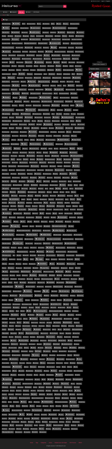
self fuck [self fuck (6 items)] (42, 359)
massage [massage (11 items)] (23, 282)
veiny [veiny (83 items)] (70, 418)
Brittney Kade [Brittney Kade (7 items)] (37, 105)
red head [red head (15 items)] (57, 344)
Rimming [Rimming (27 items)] (58, 347)
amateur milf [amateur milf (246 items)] (56, 43)
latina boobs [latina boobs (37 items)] (37, 271)
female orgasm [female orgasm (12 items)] (7, 185)
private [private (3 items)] (11, 336)
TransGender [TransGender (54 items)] (37, 410)
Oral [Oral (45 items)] (24, 314)
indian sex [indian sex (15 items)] (47, 243)
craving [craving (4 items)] (51, 128)
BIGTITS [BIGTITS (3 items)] (24, 85)
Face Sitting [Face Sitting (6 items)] (66, 177)
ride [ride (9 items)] (21, 347)
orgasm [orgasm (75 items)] (40, 314)
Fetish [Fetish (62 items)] (63, 185)
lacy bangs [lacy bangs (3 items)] (81, 263)
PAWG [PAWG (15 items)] (5, 322)
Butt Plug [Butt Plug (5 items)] (60, 109)
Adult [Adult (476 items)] (7, 28)
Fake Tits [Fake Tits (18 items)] (6, 181)
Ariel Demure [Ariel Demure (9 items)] (31, 55)
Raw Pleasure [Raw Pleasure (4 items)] (78, 340)
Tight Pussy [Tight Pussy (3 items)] (82, 401)
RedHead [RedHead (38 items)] (47, 344)
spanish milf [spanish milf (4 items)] (22, 374)
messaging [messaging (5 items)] (38, 291)
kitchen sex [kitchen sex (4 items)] (32, 263)
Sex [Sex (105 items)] (80, 359)
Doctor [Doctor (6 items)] (39, 152)
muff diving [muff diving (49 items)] (68, 300)
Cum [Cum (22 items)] (69, 131)
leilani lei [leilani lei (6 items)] (25, 275)
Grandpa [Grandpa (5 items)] (14, 206)
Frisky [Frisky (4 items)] (62, 192)
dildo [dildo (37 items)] (80, 148)
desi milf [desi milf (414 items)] (8, 148)
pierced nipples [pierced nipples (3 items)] (27, 325)
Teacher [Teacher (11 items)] (50, 394)
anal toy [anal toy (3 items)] (5, 55)
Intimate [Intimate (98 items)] (50, 251)
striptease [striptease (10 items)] (29, 387)
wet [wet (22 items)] (12, 425)
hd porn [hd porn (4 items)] (49, 213)
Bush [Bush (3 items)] (73, 105)
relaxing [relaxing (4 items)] (77, 344)
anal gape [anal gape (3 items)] (26, 51)
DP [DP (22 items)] (13, 159)
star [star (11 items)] (44, 379)
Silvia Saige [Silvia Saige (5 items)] (42, 366)
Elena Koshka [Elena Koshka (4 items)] (76, 162)
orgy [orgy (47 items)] (56, 314)
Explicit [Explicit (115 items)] (74, 173)
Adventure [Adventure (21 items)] (80, 32)
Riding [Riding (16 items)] (33, 347)
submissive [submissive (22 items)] (68, 387)
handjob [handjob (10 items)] (42, 209)
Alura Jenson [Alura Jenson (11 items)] (80, 35)
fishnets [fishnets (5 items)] (41, 188)
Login (102, 1)
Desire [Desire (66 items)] (18, 148)
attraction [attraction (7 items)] (22, 65)
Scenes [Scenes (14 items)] (45, 355)
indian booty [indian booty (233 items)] (46, 234)
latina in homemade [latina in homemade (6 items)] (49, 271)
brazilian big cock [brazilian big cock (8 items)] (59, 101)
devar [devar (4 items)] (57, 148)
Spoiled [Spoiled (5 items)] (42, 374)
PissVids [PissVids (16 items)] (80, 325)
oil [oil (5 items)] (17, 311)
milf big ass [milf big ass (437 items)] (78, 291)
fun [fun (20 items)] (77, 195)
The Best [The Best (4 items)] (16, 401)
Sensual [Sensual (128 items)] (51, 359)
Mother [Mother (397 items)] (45, 300)
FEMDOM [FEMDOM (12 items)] (35, 185)
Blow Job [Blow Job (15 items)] (26, 93)
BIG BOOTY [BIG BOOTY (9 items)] (6, 81)
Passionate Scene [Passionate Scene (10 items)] (57, 318)
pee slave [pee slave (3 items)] (43, 322)
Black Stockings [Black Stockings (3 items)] (40, 89)
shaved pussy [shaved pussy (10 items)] (7, 366)
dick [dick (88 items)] (73, 148)
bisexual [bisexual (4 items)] (53, 85)
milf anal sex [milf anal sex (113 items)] (65, 291)
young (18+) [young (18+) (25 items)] (57, 428)
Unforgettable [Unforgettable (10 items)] (81, 414)
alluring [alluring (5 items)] (71, 35)
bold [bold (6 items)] (56, 93)
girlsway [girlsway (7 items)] (53, 202)
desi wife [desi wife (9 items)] (44, 148)
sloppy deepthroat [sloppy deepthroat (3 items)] (7, 370)
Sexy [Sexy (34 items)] (43, 363)
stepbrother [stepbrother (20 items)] (60, 379)
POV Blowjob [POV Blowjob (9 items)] (54, 333)
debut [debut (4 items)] (27, 139)
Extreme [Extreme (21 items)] (42, 177)
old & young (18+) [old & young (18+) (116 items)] (41, 311)
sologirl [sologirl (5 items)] (70, 370)
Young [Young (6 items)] (49, 428)
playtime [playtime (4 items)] (18, 329)
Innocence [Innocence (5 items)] (34, 247)
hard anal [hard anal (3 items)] (73, 209)
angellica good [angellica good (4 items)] (21, 55)
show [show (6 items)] (27, 366)
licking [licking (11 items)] (59, 275)
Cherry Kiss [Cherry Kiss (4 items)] (48, 117)
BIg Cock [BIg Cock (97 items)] (32, 81)
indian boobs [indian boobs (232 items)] (33, 234)
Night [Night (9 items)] (38, 307)
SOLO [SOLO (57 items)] (54, 370)
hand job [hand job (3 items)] (49, 209)
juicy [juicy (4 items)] (48, 259)
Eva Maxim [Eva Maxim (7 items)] (6, 173)
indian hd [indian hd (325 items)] (41, 239)
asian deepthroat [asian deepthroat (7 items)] (38, 58)
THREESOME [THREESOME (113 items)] (48, 401)
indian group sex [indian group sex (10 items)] (7, 239)
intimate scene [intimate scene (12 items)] (7, 255)
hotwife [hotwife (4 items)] (52, 221)
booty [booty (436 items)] (24, 97)
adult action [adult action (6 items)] (15, 28)
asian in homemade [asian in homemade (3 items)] (57, 58)
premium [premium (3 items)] (5, 336)
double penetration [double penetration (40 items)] (77, 155)
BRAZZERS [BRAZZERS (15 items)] (7, 105)
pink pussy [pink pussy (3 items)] (42, 325)
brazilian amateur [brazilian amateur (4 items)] (36, 101)
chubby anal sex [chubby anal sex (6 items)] (80, 117)
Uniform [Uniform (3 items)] (5, 418)
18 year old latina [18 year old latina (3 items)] (31, 23)
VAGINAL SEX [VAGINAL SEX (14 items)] (46, 418)
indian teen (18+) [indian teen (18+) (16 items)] (58, 243)
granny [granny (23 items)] (21, 206)
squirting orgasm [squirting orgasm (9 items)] (19, 379)
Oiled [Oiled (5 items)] (23, 311)
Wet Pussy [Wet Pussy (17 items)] (29, 425)
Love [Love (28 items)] (57, 279)
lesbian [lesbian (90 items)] (34, 275)
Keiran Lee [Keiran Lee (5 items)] (62, 259)
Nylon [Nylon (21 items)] (5, 311)
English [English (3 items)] (60, 166)
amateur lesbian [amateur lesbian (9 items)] (43, 43)
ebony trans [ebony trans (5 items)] (51, 162)
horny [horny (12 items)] (16, 221)
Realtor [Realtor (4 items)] (39, 344)
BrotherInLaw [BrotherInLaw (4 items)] (46, 105)
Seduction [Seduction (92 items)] (14, 359)
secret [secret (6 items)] (70, 355)
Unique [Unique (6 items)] (20, 418)
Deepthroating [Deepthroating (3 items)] (6, 144)
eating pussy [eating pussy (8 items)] (68, 159)
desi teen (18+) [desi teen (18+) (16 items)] (34, 148)
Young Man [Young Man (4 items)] (27, 432)
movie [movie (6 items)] (60, 300)
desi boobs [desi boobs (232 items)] (49, 144)
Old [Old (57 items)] (29, 311)
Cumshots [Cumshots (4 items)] (50, 135)
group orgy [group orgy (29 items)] (51, 206)
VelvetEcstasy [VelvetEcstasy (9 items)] (79, 418)
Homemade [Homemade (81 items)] (63, 217)
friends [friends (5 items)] (56, 192)
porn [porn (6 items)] (60, 329)
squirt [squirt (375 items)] (60, 375)
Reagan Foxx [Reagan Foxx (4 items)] (6, 344)
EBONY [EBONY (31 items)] (77, 159)
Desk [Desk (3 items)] (51, 148)
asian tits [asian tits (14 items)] (76, 58)
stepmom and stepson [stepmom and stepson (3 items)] (28, 383)
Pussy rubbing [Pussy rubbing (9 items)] (53, 340)
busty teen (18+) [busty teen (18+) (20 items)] (44, 109)
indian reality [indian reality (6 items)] (29, 243)
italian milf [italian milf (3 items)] (26, 255)
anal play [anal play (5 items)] (41, 51)
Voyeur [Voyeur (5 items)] (68, 421)
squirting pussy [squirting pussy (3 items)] (30, 379)
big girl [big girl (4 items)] (77, 81)
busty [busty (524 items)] (80, 105)
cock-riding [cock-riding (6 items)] (6, 124)
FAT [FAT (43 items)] (39, 181)
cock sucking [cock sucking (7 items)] (23, 124)
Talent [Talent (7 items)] (5, 394)
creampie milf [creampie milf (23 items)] (80, 128)
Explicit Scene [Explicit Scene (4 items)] (16, 177)
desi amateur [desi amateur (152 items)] (36, 144)
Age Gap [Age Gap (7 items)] (26, 35)
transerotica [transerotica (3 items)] (27, 410)
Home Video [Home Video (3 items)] (73, 217)
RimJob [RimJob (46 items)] (49, 347)
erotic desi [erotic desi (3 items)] (12, 170)
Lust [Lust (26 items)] (82, 279)
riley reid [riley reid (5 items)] (41, 347)
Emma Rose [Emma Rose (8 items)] (13, 166)
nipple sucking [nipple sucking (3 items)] (62, 307)
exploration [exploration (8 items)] (25, 177)
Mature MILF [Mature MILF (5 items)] (78, 286)
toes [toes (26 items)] (33, 405)
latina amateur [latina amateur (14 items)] (15, 271)
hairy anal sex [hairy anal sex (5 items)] (13, 209)
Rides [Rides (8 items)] (27, 347)
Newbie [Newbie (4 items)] (31, 307)
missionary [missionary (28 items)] (65, 295)
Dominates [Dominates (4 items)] (22, 155)
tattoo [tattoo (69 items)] (34, 394)
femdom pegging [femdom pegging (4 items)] (44, 185)
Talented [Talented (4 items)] (11, 394)
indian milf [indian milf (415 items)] (18, 243)
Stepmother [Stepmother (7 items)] (38, 383)
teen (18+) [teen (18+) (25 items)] (13, 398)
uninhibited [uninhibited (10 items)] (12, 418)
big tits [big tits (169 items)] (16, 85)
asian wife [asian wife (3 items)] (5, 62)
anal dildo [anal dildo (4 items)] (72, 47)
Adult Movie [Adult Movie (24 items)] (16, 32)
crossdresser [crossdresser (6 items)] (15, 131)
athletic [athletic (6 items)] (14, 65)
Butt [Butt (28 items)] (53, 109)
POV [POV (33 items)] (22, 333)
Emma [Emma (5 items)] (5, 166)
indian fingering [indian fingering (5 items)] (78, 234)
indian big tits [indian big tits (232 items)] (9, 234)
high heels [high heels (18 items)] (78, 213)
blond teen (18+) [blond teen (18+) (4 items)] (7, 93)
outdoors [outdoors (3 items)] (79, 314)
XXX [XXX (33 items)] (42, 428)
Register (108, 1)
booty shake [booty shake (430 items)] (46, 97)
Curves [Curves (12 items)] (74, 135)
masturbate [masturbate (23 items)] (51, 282)
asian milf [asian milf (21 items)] (67, 58)
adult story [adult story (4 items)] (46, 32)
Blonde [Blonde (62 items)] (49, 89)
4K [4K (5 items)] (24, 23)
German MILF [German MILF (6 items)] (60, 199)
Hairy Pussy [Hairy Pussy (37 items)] (33, 209)
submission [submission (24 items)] (59, 387)
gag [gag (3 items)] (82, 195)
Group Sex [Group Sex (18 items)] (61, 206)
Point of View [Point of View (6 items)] (47, 329)
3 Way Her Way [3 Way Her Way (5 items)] (7, 23)
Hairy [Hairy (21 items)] (5, 209)
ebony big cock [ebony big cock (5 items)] (34, 162)
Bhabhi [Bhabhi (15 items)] (80, 74)
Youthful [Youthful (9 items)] (35, 432)
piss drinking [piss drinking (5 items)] (56, 325)
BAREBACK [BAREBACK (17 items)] (42, 69)
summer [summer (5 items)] (19, 390)
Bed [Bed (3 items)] (46, 74)
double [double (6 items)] (47, 155)
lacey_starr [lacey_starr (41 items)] (72, 263)
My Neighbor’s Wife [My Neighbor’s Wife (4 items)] (27, 304)
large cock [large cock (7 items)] (64, 267)
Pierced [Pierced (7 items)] (18, 325)
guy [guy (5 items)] (81, 206)
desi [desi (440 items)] (25, 144)
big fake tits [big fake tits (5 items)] (70, 81)
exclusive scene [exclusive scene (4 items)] (47, 173)
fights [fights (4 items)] (82, 185)
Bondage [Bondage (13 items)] (74, 93)
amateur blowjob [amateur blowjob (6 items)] (56, 39)
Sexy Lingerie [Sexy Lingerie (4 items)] (51, 363)
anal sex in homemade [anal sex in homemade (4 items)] (60, 51)
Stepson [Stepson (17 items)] (56, 383)
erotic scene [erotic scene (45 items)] (60, 170)
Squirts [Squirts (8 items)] (37, 379)
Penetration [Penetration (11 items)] (57, 322)
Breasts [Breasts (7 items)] (15, 105)
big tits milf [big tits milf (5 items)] (46, 85)
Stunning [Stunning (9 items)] (50, 387)
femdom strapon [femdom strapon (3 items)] (54, 185)
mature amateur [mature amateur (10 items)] (31, 286)
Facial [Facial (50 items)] (75, 177)
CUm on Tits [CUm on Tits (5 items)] (23, 135)
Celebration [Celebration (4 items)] (81, 113)
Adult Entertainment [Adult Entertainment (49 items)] (60, 28)
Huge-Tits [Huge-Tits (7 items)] (69, 221)
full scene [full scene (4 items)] (70, 195)
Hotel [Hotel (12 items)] (30, 221)
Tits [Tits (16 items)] (19, 405)
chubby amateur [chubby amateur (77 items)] (68, 117)
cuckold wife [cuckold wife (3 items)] (62, 131)
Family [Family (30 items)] (14, 181)
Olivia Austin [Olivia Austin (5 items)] (6, 314)
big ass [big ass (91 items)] (12, 77)
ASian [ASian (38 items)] (47, 55)
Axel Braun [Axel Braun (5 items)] (51, 65)
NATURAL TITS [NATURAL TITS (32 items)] (56, 304)
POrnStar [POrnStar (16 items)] (67, 329)
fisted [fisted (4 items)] (52, 188)
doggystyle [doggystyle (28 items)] (54, 152)
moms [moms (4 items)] (28, 300)
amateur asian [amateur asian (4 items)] (47, 39)
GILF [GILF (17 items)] (73, 199)
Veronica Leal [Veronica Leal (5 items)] (16, 421)
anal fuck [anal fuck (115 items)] (7, 51)
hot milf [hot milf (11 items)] (37, 221)
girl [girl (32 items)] (79, 199)
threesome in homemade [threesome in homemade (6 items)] (62, 401)
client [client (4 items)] (34, 120)
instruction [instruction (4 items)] (42, 247)
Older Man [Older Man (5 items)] (68, 311)
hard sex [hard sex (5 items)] (35, 213)
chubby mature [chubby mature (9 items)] (7, 120)
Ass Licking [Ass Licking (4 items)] (72, 62)
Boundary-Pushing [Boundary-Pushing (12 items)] (8, 101)
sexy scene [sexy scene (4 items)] (60, 363)
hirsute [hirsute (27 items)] (39, 217)
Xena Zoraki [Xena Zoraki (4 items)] (34, 428)
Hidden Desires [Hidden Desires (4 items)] (69, 213)
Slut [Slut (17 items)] (15, 370)
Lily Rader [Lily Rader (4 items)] (77, 275)
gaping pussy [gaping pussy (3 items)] (43, 199)
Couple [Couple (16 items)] (27, 128)
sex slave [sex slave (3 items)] (22, 363)
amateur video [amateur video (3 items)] (20, 47)
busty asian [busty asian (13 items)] (20, 109)
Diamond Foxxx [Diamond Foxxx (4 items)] (64, 148)
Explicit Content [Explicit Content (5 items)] (7, 177)
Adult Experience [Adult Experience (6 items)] (73, 28)
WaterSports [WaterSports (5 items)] (76, 421)
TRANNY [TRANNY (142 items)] (75, 406)
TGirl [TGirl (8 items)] (5, 401)
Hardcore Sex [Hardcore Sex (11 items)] (18, 213)
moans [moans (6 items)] (5, 300)
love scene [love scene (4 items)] (74, 279)
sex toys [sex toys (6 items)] (36, 363)
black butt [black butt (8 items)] (15, 89)
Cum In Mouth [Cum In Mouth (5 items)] (77, 131)
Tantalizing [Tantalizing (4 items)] (27, 394)
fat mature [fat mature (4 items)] (55, 181)
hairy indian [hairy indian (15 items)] (23, 209)
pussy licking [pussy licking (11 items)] (35, 340)
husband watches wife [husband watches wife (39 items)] (60, 226)
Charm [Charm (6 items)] (12, 117)
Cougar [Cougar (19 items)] (19, 128)
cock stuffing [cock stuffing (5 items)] (14, 124)
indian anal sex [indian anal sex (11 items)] (37, 230)
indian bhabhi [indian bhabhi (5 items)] (47, 230)
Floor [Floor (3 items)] (72, 188)
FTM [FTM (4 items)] (68, 192)
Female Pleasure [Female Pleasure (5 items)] (18, 185)
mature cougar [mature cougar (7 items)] (69, 286)
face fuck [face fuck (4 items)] (50, 177)
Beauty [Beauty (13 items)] (30, 74)
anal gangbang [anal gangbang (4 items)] (17, 51)
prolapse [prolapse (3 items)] (33, 336)
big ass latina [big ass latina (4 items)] (29, 77)
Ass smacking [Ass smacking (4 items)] (81, 62)
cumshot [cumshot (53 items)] (33, 135)
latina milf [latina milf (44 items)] (60, 271)
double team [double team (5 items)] (6, 159)
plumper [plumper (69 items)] (38, 329)
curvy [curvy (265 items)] (6, 139)
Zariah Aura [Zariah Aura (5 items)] (43, 432)
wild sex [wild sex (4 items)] (74, 425)
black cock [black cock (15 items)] (23, 89)
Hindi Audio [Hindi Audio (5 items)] (12, 217)
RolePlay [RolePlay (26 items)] (73, 347)
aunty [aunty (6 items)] (36, 65)
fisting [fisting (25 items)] (58, 188)
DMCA (80, 442)
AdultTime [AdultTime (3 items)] (54, 32)
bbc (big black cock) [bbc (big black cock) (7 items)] (69, 69)
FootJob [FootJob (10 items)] (6, 192)
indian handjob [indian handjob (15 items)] (18, 239)
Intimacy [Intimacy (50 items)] (41, 251)
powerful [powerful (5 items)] (69, 333)
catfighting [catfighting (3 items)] (67, 113)
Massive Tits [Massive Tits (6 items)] (41, 282)
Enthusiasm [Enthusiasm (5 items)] (67, 166)
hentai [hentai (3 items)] (61, 213)
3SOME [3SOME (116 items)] (17, 23)
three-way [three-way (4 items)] (37, 401)
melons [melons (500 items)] (28, 291)
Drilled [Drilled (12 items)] (26, 159)
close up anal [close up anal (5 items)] (56, 120)
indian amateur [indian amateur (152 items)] (9, 230)
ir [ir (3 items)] (14, 255)
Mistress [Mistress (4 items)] (73, 295)
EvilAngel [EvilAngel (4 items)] (14, 173)
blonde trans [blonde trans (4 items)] (80, 89)
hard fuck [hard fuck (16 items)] (28, 213)
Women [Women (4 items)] (5, 428)
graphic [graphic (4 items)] (28, 206)
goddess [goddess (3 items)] (67, 202)
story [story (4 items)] (73, 383)
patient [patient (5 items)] (76, 318)
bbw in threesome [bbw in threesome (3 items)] (7, 74)
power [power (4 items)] (62, 333)
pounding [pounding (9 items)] (14, 333)
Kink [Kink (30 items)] (78, 259)
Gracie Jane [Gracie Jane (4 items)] (6, 206)
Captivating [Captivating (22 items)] (7, 113)
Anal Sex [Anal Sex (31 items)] (49, 51)
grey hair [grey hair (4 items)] (35, 206)
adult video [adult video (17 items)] (71, 32)
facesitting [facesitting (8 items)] (58, 177)
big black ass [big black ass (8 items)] (47, 77)
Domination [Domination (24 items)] (31, 155)
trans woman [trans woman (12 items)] (76, 410)
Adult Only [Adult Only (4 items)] (25, 32)
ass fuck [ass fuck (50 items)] (29, 62)
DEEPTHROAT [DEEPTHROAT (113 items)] (64, 139)
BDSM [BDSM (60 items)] (22, 74)
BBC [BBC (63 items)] (59, 70)
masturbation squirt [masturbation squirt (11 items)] (8, 286)
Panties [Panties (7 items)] (5, 318)
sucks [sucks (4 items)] (13, 390)
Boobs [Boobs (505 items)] (7, 97)
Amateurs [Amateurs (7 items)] (66, 43)
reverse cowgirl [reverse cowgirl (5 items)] (13, 347)
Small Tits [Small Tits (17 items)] (39, 370)
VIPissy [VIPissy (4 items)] (62, 421)
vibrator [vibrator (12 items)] (31, 421)
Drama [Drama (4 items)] (19, 159)
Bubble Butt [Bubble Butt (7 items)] (65, 105)
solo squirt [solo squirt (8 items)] (6, 374)
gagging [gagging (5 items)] (5, 199)
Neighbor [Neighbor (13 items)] (17, 307)
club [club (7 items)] (73, 120)
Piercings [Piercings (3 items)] (35, 325)
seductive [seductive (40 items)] (24, 359)
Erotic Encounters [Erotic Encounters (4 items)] (31, 170)
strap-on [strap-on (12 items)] (6, 387)
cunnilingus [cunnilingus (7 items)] (66, 135)
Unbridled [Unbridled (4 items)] (44, 414)
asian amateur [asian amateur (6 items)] (67, 55)
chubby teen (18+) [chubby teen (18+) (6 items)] (18, 120)
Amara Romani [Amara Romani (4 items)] (7, 39)
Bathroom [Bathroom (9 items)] (51, 69)
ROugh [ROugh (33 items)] (39, 351)
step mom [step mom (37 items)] (17, 383)
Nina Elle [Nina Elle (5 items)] (54, 307)
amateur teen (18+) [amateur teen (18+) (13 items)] (77, 43)
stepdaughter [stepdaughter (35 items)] (78, 379)
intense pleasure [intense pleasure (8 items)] (61, 247)
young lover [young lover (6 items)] (19, 432)
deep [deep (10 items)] (33, 139)
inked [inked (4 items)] (21, 247)
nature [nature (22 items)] (66, 304)
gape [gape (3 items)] (24, 199)
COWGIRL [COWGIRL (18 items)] (35, 128)
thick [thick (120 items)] (24, 401)
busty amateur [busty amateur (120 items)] (9, 110)
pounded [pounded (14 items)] (6, 333)
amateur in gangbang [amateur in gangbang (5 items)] (17, 43)
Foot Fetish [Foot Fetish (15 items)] (79, 188)
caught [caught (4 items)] (73, 113)
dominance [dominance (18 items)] (74, 152)
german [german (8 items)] (51, 199)
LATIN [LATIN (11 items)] (78, 267)
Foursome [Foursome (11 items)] (42, 192)
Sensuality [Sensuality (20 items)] (61, 359)
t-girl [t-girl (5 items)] (71, 390)
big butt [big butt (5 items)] (23, 81)
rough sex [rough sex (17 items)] (47, 351)
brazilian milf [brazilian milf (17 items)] (79, 101)
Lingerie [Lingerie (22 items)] (6, 279)
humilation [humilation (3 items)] (26, 226)
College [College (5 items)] (39, 124)
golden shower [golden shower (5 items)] (76, 202)
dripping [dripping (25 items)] (41, 159)
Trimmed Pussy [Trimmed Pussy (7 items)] (13, 414)
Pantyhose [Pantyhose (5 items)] (13, 318)
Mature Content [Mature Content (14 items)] (58, 286)
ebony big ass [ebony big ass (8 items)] (24, 162)
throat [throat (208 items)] (74, 401)
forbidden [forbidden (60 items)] (22, 192)
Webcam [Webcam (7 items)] (6, 425)
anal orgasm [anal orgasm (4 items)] (33, 51)
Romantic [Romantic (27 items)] (16, 351)
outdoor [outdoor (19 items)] (71, 314)
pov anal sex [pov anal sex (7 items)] (45, 333)
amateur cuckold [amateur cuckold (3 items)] (7, 43)
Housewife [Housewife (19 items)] (59, 221)
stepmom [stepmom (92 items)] (7, 383)
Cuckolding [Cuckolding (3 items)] (54, 131)
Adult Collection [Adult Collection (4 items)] (25, 28)
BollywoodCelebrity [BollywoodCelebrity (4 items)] (64, 93)
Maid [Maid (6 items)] (11, 282)
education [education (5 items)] (60, 162)
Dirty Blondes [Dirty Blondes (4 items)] (24, 152)
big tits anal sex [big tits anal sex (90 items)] (35, 85)
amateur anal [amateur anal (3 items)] (24, 39)
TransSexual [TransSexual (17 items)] (66, 410)
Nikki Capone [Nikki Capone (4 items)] (45, 307)
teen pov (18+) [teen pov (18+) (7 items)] (50, 398)
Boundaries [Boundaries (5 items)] (75, 97)
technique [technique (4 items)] (80, 394)
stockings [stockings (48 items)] (65, 383)
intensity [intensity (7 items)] (80, 247)
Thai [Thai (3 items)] (10, 401)
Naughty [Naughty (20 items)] (75, 304)
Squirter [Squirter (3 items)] (77, 374)
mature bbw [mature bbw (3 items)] (49, 286)
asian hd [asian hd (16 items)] (48, 58)
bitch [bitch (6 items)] (60, 85)
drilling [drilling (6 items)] (33, 159)
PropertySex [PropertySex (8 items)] (41, 336)
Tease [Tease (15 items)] (65, 394)
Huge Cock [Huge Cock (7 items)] (76, 221)
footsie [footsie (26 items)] (13, 192)
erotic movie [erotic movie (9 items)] (49, 170)
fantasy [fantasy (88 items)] (31, 181)
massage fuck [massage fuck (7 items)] (32, 282)
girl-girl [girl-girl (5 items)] (5, 202)
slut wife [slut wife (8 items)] (22, 370)
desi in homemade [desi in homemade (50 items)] (72, 144)
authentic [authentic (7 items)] (43, 65)
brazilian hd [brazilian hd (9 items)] (69, 101)
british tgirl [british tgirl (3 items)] (29, 105)
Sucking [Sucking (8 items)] (77, 387)
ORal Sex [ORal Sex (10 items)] (32, 314)
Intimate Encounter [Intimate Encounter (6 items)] (61, 251)
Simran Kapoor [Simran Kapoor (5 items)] (51, 366)
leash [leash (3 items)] (19, 275)
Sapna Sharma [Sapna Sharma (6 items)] (17, 355)
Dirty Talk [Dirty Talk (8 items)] (32, 152)
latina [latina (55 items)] (5, 271)
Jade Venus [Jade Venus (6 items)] (41, 255)
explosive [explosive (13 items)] (34, 177)
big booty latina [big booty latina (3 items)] (16, 81)
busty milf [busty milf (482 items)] (31, 110)
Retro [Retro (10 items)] (5, 347)
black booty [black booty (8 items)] (6, 89)
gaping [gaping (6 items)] (36, 199)
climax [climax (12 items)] (40, 120)
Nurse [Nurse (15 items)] (76, 307)
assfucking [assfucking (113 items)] (40, 62)
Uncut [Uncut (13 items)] (61, 414)
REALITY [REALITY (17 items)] (15, 344)
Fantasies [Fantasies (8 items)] (23, 181)
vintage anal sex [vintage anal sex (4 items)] (54, 421)
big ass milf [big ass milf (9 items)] (38, 77)
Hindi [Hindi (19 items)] (5, 217)
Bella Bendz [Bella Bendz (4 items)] (67, 74)
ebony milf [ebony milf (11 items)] (43, 162)
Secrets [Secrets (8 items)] (77, 355)
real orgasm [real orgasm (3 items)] (32, 344)
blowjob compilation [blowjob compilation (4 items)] (48, 93)
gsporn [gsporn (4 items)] (69, 206)
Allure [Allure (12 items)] (65, 35)
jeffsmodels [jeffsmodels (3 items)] (13, 259)
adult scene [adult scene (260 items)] (36, 32)
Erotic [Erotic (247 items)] (77, 166)
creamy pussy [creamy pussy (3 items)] (6, 131)
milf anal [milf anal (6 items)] (55, 291)
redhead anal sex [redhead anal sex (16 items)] (67, 344)
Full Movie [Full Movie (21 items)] (62, 195)
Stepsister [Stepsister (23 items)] (47, 383)
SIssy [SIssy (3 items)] (59, 366)
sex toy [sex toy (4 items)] (29, 363)
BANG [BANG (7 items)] (19, 69)
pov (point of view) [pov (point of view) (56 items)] (33, 333)
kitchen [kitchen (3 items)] (25, 263)
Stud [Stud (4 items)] (36, 387)
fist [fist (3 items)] (47, 188)
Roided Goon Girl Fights (61, 442)
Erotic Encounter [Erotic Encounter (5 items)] (21, 170)
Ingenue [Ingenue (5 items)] (14, 247)
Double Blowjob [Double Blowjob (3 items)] (65, 155)
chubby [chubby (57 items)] (57, 117)
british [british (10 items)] (22, 105)
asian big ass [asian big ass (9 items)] (7, 58)
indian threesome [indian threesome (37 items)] (71, 243)
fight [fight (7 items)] (76, 185)
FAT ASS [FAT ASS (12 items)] (47, 181)
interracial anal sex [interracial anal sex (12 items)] (23, 251)
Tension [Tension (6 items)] (73, 398)
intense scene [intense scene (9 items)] (72, 247)
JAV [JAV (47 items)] (5, 259)
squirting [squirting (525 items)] (8, 379)
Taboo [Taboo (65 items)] (78, 390)
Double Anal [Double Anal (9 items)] (55, 155)
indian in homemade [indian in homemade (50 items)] (54, 239)
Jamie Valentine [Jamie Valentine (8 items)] (51, 255)
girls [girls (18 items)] (46, 202)
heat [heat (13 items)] (55, 213)
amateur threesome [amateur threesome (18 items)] (8, 47)
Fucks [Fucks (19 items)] (31, 195)
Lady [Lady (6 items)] (5, 267)
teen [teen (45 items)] (5, 398)
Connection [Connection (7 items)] (66, 124)
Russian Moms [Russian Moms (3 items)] (63, 351)
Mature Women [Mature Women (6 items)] (17, 291)
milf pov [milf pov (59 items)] (39, 295)
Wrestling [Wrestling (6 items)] (26, 428)
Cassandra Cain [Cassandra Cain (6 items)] (37, 113)
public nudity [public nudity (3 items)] (68, 336)
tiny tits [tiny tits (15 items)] (5, 405)
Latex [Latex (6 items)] (72, 267)
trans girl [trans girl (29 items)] (48, 410)
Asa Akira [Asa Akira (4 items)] (40, 55)
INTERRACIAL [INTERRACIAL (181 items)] (9, 251)
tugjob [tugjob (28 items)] (30, 414)
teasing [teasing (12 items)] (72, 394)
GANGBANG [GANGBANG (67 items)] (15, 199)
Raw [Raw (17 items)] (71, 340)
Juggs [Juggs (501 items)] (40, 259)
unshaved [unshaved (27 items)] (36, 418)
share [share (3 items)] (67, 363)
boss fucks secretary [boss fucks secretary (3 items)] (65, 97)
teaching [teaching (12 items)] (58, 394)
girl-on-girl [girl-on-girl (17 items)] (12, 202)
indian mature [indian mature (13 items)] (7, 243)
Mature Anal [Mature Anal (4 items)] (40, 286)
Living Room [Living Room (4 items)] (22, 279)
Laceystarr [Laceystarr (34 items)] (61, 263)
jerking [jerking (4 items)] (19, 259)
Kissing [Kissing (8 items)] (19, 263)
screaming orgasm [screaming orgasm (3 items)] (61, 355)
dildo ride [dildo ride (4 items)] (16, 152)
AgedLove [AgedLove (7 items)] (18, 35)
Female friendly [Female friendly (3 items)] (77, 181)
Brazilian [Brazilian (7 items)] (27, 101)
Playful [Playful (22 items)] (11, 329)
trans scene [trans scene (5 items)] (57, 410)
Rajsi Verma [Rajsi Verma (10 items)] (62, 340)
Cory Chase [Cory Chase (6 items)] (81, 124)
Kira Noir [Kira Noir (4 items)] (12, 263)
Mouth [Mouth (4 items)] (53, 300)
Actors (29, 12)
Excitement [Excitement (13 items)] (22, 173)
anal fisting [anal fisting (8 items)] (79, 47)
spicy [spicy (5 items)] (36, 374)
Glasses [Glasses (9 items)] (60, 202)
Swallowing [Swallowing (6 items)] (41, 390)
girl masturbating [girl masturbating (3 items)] (38, 202)
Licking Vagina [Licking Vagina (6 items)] (68, 275)
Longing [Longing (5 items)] (37, 279)
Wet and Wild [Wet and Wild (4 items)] (20, 425)
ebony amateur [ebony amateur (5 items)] (7, 162)
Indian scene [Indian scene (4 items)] (38, 243)
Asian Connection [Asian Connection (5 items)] (27, 58)
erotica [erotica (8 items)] (5, 170)
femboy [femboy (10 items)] (27, 185)
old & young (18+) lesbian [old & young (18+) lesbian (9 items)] (56, 311)
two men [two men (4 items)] (37, 414)
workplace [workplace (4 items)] (12, 428)
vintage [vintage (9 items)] (45, 421)
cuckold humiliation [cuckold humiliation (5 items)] (44, 131)
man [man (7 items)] (16, 282)
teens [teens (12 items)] (58, 398)
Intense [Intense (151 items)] (50, 247)
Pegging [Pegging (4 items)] (49, 322)
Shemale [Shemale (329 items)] (18, 367)
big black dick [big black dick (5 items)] (67, 77)
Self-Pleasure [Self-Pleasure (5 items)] (34, 359)
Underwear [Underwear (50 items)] (71, 414)
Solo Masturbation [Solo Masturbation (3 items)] (78, 370)
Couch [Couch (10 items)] (12, 128)
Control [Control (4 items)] (74, 124)
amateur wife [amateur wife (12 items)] (29, 47)
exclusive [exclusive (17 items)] (38, 173)
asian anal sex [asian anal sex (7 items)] (76, 55)
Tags (22, 12)
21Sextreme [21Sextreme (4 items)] (46, 23)
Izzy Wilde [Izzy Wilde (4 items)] (34, 255)
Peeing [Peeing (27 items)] (27, 322)
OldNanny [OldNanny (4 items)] (76, 311)
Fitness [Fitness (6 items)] (65, 188)
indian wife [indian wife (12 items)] (6, 247)
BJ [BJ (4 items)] (65, 85)
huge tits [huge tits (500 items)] (16, 226)
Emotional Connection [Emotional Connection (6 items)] (23, 166)
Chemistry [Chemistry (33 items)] (29, 117)
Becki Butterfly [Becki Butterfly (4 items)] (39, 74)
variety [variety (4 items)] (62, 418)
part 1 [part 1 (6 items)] (20, 318)
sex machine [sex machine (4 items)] (6, 363)
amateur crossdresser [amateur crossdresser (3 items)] (77, 39)
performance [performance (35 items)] (68, 322)
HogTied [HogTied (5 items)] (47, 217)
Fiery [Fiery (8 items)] (71, 185)
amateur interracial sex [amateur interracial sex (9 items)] (31, 43)
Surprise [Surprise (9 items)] (26, 390)
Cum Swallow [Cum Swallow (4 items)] (57, 135)
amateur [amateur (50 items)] (16, 39)
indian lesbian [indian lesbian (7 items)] (80, 239)
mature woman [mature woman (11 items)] (7, 291)
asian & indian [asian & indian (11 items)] (56, 55)
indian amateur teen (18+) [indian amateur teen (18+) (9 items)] (24, 230)
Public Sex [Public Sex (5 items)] (76, 336)
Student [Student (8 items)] (42, 387)
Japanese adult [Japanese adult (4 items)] (71, 255)
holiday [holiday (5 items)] (53, 217)
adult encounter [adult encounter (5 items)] (47, 28)
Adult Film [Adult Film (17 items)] (6, 32)
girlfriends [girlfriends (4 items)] (30, 202)
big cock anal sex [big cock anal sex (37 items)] (44, 81)
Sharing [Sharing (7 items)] (73, 363)
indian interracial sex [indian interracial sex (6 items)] (68, 239)
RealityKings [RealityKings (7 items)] (24, 344)
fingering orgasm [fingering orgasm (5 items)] (15, 188)
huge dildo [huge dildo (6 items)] (6, 226)
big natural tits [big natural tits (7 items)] (7, 85)
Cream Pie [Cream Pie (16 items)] (69, 128)
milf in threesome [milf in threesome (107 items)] (27, 295)
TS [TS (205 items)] (23, 414)
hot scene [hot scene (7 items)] (45, 221)
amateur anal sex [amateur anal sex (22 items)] (35, 39)
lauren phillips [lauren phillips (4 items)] (77, 271)
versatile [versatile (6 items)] (24, 421)
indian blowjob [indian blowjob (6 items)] (21, 234)
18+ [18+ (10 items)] (39, 23)
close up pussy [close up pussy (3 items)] (65, 120)
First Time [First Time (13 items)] (33, 188)
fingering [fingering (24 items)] (6, 188)
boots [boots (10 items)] (15, 97)
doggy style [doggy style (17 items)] (64, 152)
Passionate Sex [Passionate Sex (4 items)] (68, 318)
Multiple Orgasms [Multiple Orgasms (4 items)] (7, 304)
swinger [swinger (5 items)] (48, 390)
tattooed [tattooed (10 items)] (42, 394)
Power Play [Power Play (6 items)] (76, 333)
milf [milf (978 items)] (46, 291)
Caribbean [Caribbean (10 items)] (16, 113)
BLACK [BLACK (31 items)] (72, 85)
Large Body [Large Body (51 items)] (45, 268)
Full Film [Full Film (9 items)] (38, 195)
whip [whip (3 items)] (36, 425)
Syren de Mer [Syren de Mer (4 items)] (64, 390)
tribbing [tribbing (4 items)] (5, 414)
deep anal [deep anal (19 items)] (40, 139)
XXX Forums (36, 12)
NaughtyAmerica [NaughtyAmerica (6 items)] (7, 307)
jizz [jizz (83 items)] (26, 259)
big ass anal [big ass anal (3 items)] (20, 77)
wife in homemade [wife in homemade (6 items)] (59, 425)
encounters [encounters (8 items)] (45, 166)
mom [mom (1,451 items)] (20, 300)
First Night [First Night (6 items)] (25, 188)
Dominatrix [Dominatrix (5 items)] (40, 155)
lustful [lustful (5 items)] (5, 282)
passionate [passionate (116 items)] (45, 318)
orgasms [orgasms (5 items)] (48, 314)
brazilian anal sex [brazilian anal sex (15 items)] (47, 101)
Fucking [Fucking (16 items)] (15, 195)
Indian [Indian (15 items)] (71, 226)
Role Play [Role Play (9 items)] (82, 347)
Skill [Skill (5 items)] (64, 366)
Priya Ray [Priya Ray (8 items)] (19, 336)
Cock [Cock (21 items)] (79, 120)
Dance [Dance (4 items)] (14, 139)
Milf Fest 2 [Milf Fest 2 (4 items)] (6, 295)
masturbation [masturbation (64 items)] (71, 282)
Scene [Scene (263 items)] (36, 355)
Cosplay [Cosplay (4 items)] (5, 128)
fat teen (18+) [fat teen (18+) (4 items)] (63, 181)
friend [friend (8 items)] (50, 192)
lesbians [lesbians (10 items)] (52, 275)
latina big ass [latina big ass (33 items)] (26, 271)
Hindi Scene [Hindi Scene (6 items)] (21, 217)
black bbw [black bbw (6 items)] (80, 85)
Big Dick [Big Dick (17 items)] (56, 81)
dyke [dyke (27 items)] (60, 159)
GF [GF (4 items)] (67, 199)
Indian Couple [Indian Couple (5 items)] (58, 234)
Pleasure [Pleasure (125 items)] (27, 329)
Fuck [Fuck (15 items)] (74, 192)
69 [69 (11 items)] (53, 23)
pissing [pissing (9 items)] (64, 325)
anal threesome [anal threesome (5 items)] (80, 51)
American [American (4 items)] (46, 47)
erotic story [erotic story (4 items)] (70, 170)
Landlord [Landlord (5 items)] (36, 267)
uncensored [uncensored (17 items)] (53, 414)
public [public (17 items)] (60, 336)
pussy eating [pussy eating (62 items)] (24, 340)
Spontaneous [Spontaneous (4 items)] (50, 374)
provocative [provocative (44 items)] (51, 337)
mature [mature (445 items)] (20, 286)
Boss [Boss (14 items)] (56, 97)
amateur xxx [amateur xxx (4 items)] (38, 47)
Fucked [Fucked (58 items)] (6, 195)
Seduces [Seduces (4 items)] (5, 359)
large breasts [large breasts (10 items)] (56, 267)
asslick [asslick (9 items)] (64, 62)
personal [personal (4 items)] (77, 322)
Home (6, 12)
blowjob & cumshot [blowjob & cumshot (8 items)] (36, 93)
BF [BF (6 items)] (73, 74)
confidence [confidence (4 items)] (58, 124)
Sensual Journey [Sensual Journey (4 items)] (71, 359)
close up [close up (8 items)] (48, 120)
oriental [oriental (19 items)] (63, 314)
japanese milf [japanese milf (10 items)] (81, 255)
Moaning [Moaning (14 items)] (81, 295)
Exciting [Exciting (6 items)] (30, 173)
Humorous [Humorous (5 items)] (39, 226)
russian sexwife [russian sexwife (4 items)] (73, 351)
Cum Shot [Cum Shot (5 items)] (42, 135)
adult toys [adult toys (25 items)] (62, 32)
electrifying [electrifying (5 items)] (68, 162)
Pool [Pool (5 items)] (55, 329)
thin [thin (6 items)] (31, 401)
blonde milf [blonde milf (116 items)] (59, 89)
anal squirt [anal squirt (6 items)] (71, 51)
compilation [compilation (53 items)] (49, 124)
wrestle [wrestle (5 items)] (19, 428)
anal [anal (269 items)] (54, 47)
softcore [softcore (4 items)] (46, 370)
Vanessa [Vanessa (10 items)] (56, 418)
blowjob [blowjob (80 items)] (17, 93)
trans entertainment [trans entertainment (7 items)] (18, 410)
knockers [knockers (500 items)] (43, 263)
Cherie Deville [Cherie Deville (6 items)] (39, 117)
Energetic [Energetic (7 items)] (53, 166)
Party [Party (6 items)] (26, 318)
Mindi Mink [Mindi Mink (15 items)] (55, 295)
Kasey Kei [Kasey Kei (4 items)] (55, 259)
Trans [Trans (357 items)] (7, 410)
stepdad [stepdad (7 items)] (69, 379)
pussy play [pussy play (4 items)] (44, 340)
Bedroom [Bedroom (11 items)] (52, 74)
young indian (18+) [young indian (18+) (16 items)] (8, 432)
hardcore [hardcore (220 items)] (7, 213)
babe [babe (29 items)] (59, 65)
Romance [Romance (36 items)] (6, 351)
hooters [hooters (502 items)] (7, 221)
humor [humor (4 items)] (32, 226)
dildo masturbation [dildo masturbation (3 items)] (7, 152)
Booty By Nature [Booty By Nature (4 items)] (33, 97)
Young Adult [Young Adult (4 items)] (66, 428)
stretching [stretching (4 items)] (21, 387)
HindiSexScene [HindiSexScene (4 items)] (31, 217)
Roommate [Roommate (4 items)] (25, 351)
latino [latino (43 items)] (68, 271)
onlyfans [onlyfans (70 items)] (15, 314)
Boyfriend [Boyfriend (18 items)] (19, 101)
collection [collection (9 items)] (32, 124)
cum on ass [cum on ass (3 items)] (16, 135)
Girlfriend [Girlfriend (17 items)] (22, 202)
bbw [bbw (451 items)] (79, 70)
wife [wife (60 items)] (49, 425)
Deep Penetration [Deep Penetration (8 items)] (51, 139)
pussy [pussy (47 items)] (14, 340)
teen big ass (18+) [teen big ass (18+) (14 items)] (25, 398)
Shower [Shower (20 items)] (34, 366)
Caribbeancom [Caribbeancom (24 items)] (26, 113)
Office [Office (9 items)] (12, 311)
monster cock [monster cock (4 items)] (35, 300)
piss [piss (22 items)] (49, 325)
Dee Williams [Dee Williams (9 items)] (15, 144)
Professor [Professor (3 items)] (26, 336)
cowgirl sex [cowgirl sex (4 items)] (44, 128)
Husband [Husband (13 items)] (47, 226)
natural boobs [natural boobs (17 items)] (45, 304)
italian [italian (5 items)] (19, 255)
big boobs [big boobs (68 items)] (77, 77)
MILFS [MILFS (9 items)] (47, 295)
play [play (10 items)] (5, 329)
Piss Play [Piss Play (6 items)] (72, 325)
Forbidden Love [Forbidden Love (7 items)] (32, 192)
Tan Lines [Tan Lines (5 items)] (19, 394)
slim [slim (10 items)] (76, 366)
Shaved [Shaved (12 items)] (80, 363)
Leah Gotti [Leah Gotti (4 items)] (6, 275)
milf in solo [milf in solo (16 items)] (14, 295)
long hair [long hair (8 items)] (30, 279)
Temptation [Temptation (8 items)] (65, 398)
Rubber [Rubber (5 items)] (55, 351)
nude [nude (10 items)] (69, 307)
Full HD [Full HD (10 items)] (46, 195)
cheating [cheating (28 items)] (20, 117)
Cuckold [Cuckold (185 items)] (33, 131)
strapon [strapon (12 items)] (13, 387)
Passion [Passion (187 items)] (34, 318)
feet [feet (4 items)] (70, 181)
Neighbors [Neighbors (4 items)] (25, 307)
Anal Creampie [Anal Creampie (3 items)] (63, 47)
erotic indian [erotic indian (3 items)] (41, 170)
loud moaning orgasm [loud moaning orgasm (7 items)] (47, 279)
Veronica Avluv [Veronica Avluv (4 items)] (6, 421)
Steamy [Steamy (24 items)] (51, 379)
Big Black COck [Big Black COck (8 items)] (57, 77)
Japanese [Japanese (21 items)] (61, 255)
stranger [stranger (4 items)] (79, 383)
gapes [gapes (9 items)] (29, 199)
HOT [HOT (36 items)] (23, 221)
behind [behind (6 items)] (59, 74)
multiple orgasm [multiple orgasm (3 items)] (79, 300)
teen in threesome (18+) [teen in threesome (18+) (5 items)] (38, 398)
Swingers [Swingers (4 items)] (56, 390)
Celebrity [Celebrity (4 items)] (5, 117)
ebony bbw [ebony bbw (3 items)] (15, 162)
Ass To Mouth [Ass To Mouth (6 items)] (6, 65)
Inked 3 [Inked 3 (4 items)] (26, 247)
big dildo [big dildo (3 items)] (63, 81)
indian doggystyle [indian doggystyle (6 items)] (68, 234)
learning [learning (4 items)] (12, 275)
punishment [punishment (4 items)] (6, 340)
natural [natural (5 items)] (36, 304)
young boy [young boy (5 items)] (75, 428)
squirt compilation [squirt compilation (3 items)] (69, 374)
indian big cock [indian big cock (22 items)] (72, 230)
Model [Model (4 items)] (11, 300)
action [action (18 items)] (66, 23)
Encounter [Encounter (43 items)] (35, 166)
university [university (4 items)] (27, 418)
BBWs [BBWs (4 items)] (15, 74)
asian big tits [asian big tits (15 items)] (17, 58)
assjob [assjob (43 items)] (57, 62)
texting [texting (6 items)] (80, 398)
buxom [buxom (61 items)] (68, 110)
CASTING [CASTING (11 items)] (47, 113)
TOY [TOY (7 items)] (52, 405)
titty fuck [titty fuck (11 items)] (25, 405)
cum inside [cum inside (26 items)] (7, 135)
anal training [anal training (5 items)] (12, 55)
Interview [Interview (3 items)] (32, 251)
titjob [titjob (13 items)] (12, 405)
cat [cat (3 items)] (53, 113)
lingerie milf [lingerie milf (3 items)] (14, 279)
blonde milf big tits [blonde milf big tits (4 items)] (70, 89)
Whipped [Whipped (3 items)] (42, 425)
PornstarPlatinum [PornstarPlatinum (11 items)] (78, 329)
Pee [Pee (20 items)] (20, 322)
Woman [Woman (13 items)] (81, 425)
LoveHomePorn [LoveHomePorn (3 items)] (66, 279)
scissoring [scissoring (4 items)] (53, 355)
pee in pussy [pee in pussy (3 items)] (35, 322)
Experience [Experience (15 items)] (64, 173)
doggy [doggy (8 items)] (46, 152)
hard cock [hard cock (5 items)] (81, 209)
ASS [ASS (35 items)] (12, 62)
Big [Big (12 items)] (4, 77)
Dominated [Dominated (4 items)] (14, 155)
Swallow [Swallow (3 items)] (33, 390)
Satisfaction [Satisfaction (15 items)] (26, 355)
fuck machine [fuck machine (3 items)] (23, 195)
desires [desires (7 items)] (25, 148)
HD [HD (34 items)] (42, 213)
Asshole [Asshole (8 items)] (49, 62)
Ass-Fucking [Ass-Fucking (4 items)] (20, 62)
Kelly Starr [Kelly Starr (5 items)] (70, 259)
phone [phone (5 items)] (12, 325)
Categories (14, 12)
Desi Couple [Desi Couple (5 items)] (59, 144)
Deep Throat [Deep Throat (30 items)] (77, 139)
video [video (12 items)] (38, 421)
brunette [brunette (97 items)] (56, 105)
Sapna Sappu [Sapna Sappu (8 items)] (7, 355)
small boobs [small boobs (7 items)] (30, 370)
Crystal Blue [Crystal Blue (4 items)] (24, 131)
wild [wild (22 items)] (68, 425)
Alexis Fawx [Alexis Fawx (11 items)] (49, 35)
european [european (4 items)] (77, 170)
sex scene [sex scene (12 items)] (14, 363)
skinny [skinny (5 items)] (70, 366)
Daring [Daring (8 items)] (20, 139)
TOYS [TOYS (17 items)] (65, 405)
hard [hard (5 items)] (67, 209)
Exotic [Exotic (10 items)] (56, 173)
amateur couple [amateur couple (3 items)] (67, 39)
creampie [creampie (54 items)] (60, 128)
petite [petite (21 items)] (5, 325)
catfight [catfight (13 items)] (59, 113)
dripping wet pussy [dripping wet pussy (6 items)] (50, 159)
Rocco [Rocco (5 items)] (65, 347)
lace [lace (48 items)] (53, 263)
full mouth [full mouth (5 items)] (54, 195)
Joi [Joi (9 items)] (32, 259)
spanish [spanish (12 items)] (14, 374)
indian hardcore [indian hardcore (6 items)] (29, 239)
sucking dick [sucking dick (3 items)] (6, 390)
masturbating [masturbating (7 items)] (61, 282)
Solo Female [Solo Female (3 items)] (62, 370)
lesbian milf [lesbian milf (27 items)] (44, 275)
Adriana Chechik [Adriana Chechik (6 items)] (75, 23)
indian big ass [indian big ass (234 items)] (59, 230)
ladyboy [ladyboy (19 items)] (12, 267)
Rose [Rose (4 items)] (32, 351)
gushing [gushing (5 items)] (75, 206)
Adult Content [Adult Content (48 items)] (36, 28)
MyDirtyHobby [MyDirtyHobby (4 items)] (17, 304)
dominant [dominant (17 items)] (6, 155)
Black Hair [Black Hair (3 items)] (32, 89)
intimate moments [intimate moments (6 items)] (73, 251)
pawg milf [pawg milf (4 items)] (13, 322)
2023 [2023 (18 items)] (59, 23)
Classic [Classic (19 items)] (27, 120)
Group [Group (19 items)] (42, 206)
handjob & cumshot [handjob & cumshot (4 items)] (59, 209)
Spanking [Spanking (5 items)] (30, 374)
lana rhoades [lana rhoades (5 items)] (27, 267)
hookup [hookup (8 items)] (80, 217)
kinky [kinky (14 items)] (5, 263)
